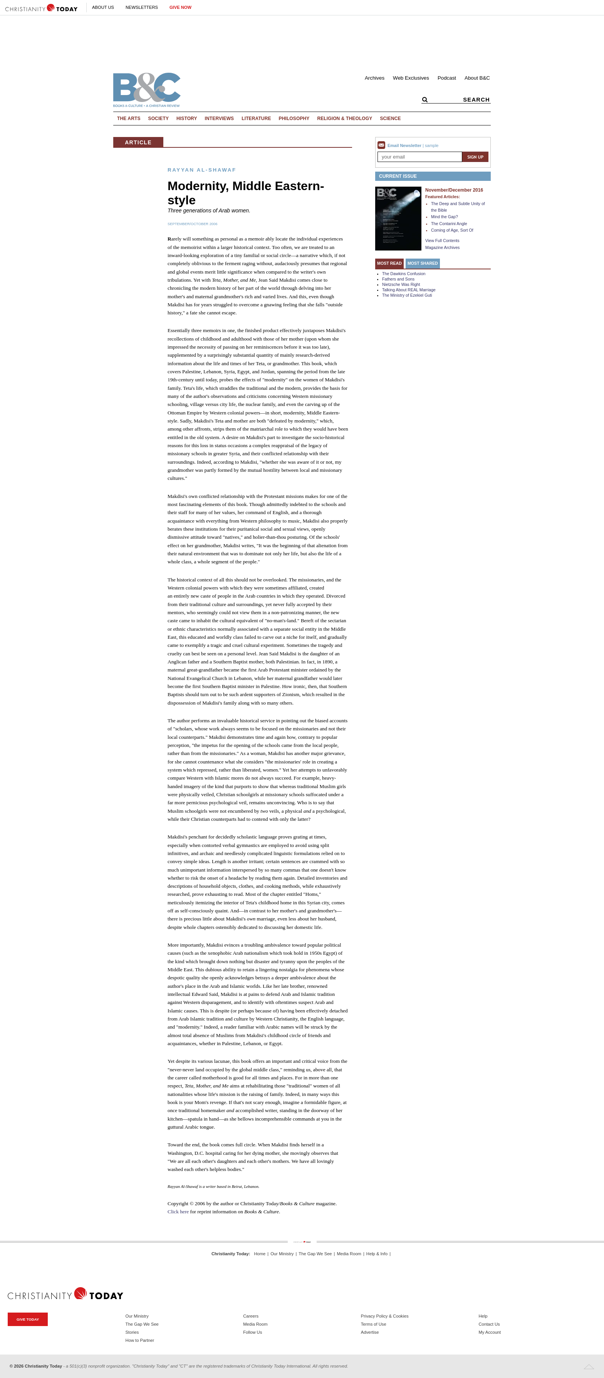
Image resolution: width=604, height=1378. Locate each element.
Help (482, 1316)
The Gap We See (315, 1254)
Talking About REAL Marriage (409, 289)
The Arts (129, 118)
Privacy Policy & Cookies (385, 1316)
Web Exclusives (411, 78)
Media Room (349, 1254)
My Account (489, 1332)
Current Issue (398, 176)
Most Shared (423, 263)
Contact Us (489, 1324)
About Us (103, 7)
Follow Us (252, 1332)
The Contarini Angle (449, 223)
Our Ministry (282, 1254)
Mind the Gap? (444, 216)
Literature (256, 118)
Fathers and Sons (398, 279)
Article (138, 142)
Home (259, 1254)
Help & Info (377, 1254)
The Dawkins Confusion (404, 273)
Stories (132, 1332)
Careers (250, 1316)
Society (158, 118)
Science (390, 118)
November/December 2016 (454, 190)
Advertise (370, 1332)
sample (431, 145)
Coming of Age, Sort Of (452, 230)
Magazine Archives (442, 247)
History (186, 118)
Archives (374, 78)
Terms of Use (373, 1324)
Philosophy (294, 118)
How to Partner (140, 1340)
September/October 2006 (192, 224)
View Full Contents (442, 240)
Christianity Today (230, 1253)
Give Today (28, 1319)
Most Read (389, 263)
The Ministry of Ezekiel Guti (407, 295)
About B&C (477, 78)
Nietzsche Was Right (401, 284)
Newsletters (142, 7)
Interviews (219, 118)
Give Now (180, 7)
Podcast (447, 78)
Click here (178, 1211)
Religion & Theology (344, 118)
